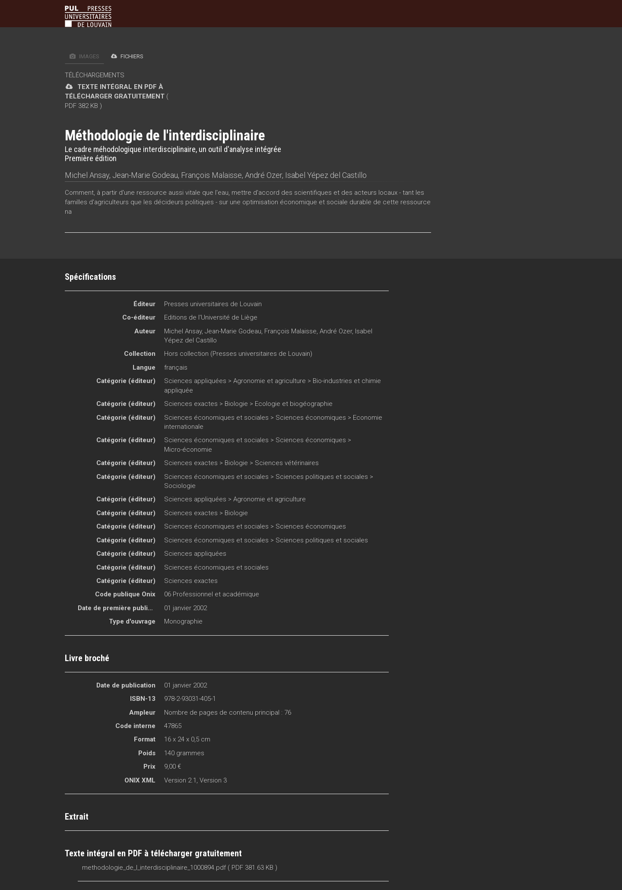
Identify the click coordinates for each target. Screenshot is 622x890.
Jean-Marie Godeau (145, 175)
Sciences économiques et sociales (216, 417)
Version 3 (213, 780)
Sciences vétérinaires (287, 463)
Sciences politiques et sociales (322, 477)
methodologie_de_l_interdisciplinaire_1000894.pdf (154, 867)
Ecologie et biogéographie (294, 404)
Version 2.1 (180, 780)
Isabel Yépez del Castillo (326, 175)
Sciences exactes (191, 404)
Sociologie (180, 486)
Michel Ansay (87, 175)
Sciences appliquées (195, 381)
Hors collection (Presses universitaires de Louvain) (238, 354)
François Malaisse (211, 175)
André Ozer (263, 175)
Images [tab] (84, 56)
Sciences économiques (311, 417)
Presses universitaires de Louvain (213, 304)
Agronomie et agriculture (269, 381)
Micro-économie (188, 449)
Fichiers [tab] (127, 56)
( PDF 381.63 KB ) (252, 867)
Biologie (236, 404)
